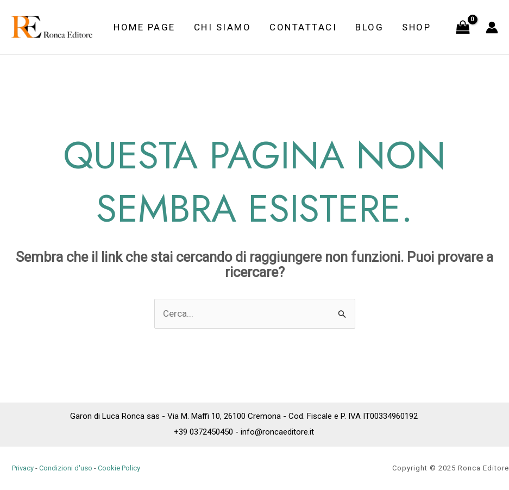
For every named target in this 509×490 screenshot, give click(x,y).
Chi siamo (223, 27)
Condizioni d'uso (65, 468)
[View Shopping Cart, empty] (463, 27)
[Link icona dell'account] (492, 27)
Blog (369, 27)
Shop (416, 27)
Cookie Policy (119, 468)
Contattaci (303, 27)
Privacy (23, 468)
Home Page (144, 27)
